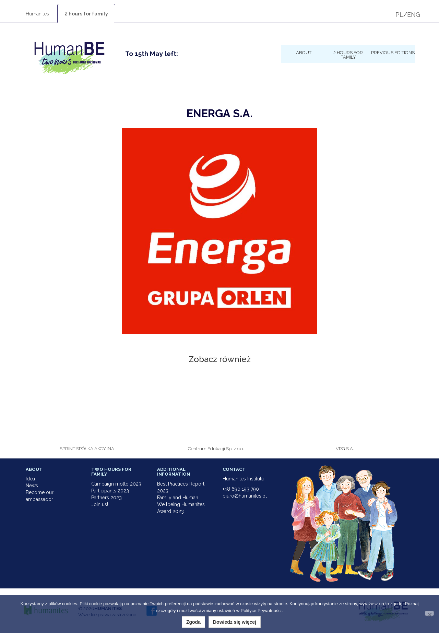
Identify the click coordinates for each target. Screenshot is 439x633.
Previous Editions (393, 52)
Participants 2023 (110, 490)
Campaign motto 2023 (116, 484)
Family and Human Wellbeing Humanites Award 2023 (181, 504)
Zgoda (193, 622)
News (32, 485)
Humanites (37, 13)
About (303, 52)
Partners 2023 (106, 497)
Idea (30, 478)
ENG (413, 14)
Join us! (99, 504)
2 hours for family (86, 13)
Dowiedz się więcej (234, 622)
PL (399, 14)
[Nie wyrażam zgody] (429, 613)
